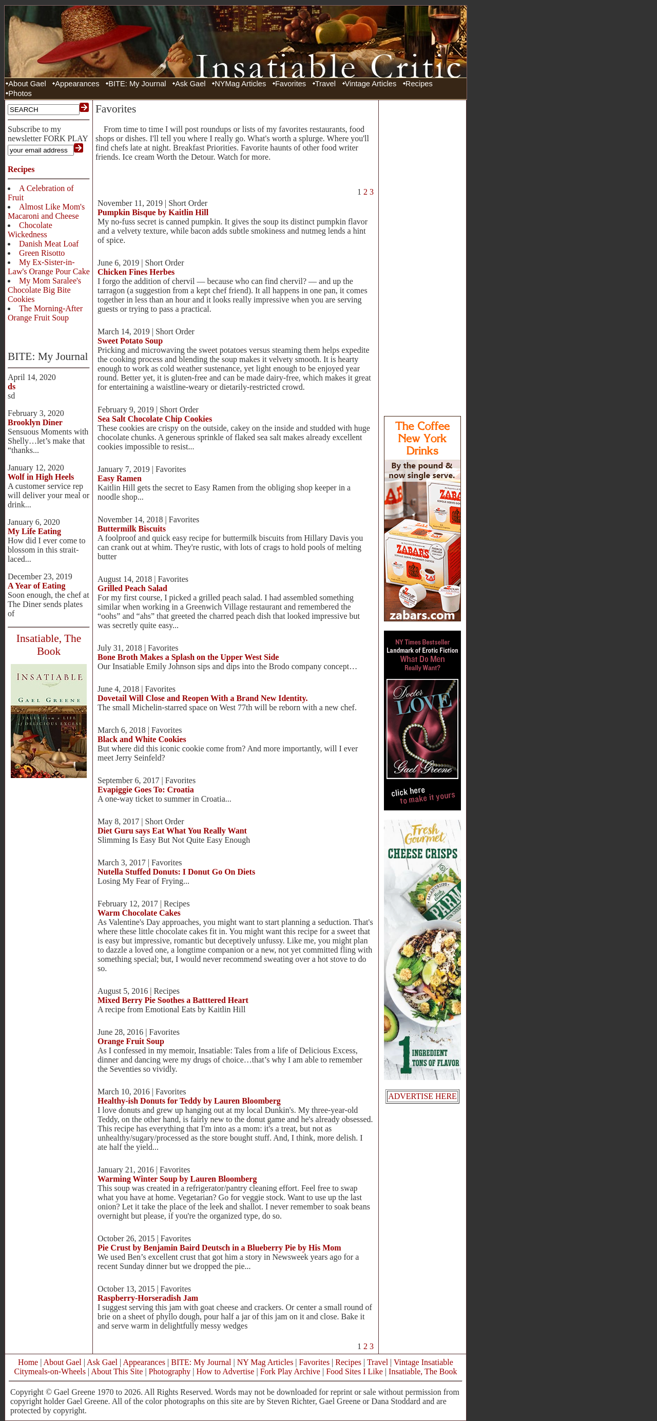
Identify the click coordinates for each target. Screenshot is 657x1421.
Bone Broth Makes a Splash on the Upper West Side (188, 657)
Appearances (77, 84)
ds (11, 386)
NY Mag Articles (265, 1362)
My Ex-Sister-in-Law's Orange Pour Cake (49, 267)
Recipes (419, 84)
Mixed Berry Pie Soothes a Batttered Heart (173, 1000)
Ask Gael (190, 84)
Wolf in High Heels (41, 476)
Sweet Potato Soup (130, 340)
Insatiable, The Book (423, 1371)
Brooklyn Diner (35, 422)
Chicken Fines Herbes (136, 272)
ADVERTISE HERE (422, 1096)
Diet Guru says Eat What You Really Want (172, 830)
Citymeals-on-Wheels (50, 1371)
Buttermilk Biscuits (132, 528)
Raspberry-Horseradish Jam (148, 1298)
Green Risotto (42, 253)
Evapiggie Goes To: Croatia (146, 789)
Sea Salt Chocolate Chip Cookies (155, 418)
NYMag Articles (240, 84)
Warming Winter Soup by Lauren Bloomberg (177, 1178)
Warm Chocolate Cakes (139, 912)
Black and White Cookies (142, 739)
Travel (325, 84)
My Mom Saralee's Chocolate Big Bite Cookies (44, 290)
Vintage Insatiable (423, 1362)
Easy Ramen (120, 478)
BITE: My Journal (137, 84)
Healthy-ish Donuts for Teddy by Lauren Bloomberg (189, 1100)
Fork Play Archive (290, 1371)
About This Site (117, 1371)
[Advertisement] (422, 257)
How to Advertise (226, 1371)
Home (28, 1362)
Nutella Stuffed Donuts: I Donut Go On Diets (176, 871)
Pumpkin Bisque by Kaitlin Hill (153, 212)
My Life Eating (34, 531)
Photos (20, 93)
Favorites (290, 84)
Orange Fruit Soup (131, 1041)
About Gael (27, 84)
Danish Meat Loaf (49, 243)
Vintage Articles (371, 84)
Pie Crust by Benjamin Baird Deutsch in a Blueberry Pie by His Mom (219, 1247)
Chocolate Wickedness (30, 230)
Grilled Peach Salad (132, 588)
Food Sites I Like (354, 1371)
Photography (170, 1371)
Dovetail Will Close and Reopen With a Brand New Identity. (203, 698)
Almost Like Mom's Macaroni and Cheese (46, 211)
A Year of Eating (36, 585)
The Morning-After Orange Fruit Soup (45, 313)
